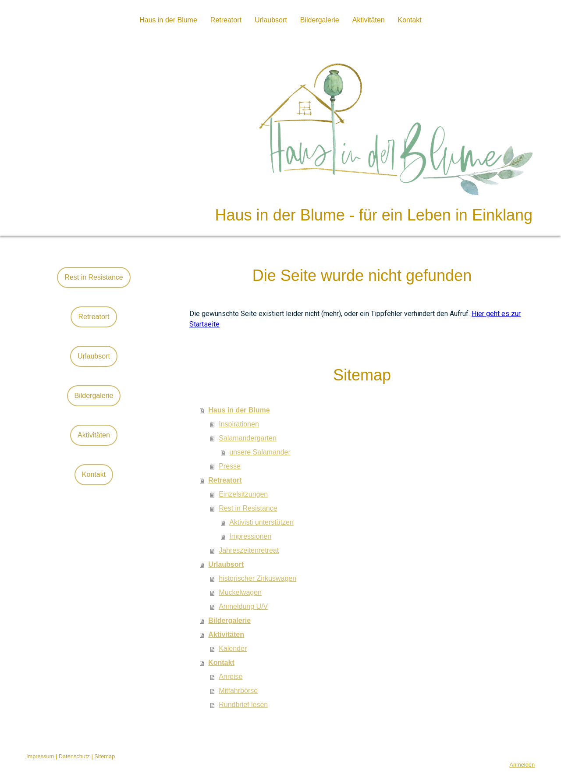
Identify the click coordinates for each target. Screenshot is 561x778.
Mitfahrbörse (238, 690)
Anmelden (522, 764)
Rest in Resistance (248, 508)
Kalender (233, 648)
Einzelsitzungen (243, 494)
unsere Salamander (260, 452)
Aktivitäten (368, 20)
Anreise (230, 676)
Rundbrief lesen (243, 704)
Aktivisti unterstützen (261, 522)
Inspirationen (239, 424)
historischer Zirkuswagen (257, 578)
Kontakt (410, 20)
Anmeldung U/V (243, 606)
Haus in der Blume (168, 20)
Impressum (40, 756)
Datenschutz (74, 756)
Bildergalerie (319, 20)
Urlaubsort (271, 20)
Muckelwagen (240, 592)
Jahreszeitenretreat (249, 550)
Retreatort (225, 20)
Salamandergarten (248, 438)
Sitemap (104, 756)
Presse (230, 466)
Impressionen (250, 536)
